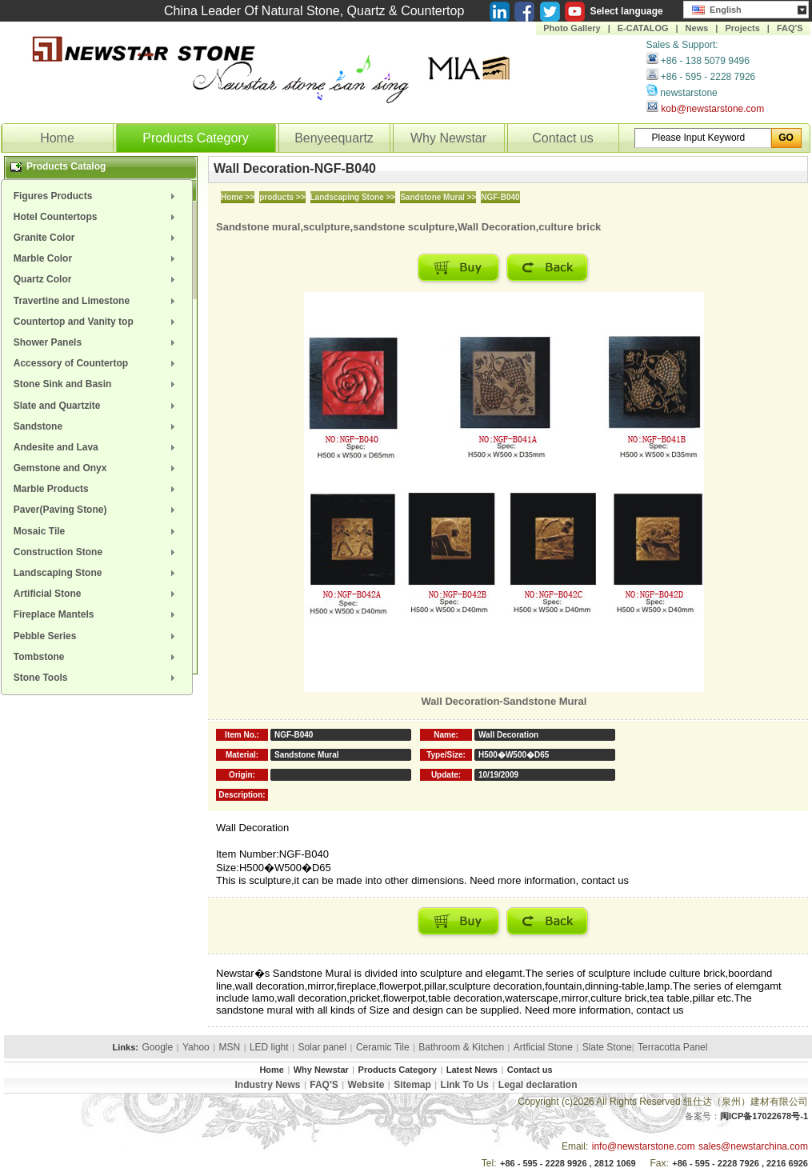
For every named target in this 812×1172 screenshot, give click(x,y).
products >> (282, 197)
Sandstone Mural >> (438, 197)
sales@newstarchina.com (753, 1146)
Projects (742, 28)
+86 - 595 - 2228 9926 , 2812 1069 (568, 1163)
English (717, 8)
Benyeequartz (334, 138)
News (697, 28)
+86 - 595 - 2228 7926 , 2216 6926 (740, 1163)
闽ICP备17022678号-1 (764, 1116)
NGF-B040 (500, 197)
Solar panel (322, 1047)
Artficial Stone (543, 1047)
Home (57, 138)
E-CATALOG (643, 28)
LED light (269, 1047)
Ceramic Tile (383, 1047)
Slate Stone (607, 1047)
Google (157, 1047)
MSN (230, 1047)
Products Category (195, 138)
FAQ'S (790, 28)
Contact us (562, 138)
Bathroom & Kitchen (461, 1047)
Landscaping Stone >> (353, 197)
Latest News (472, 1069)
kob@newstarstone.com (712, 108)
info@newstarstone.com (643, 1146)
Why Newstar (448, 138)
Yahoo (196, 1047)
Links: (125, 1047)
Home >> (237, 197)
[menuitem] (96, 196)
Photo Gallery (572, 28)
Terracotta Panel (672, 1047)
